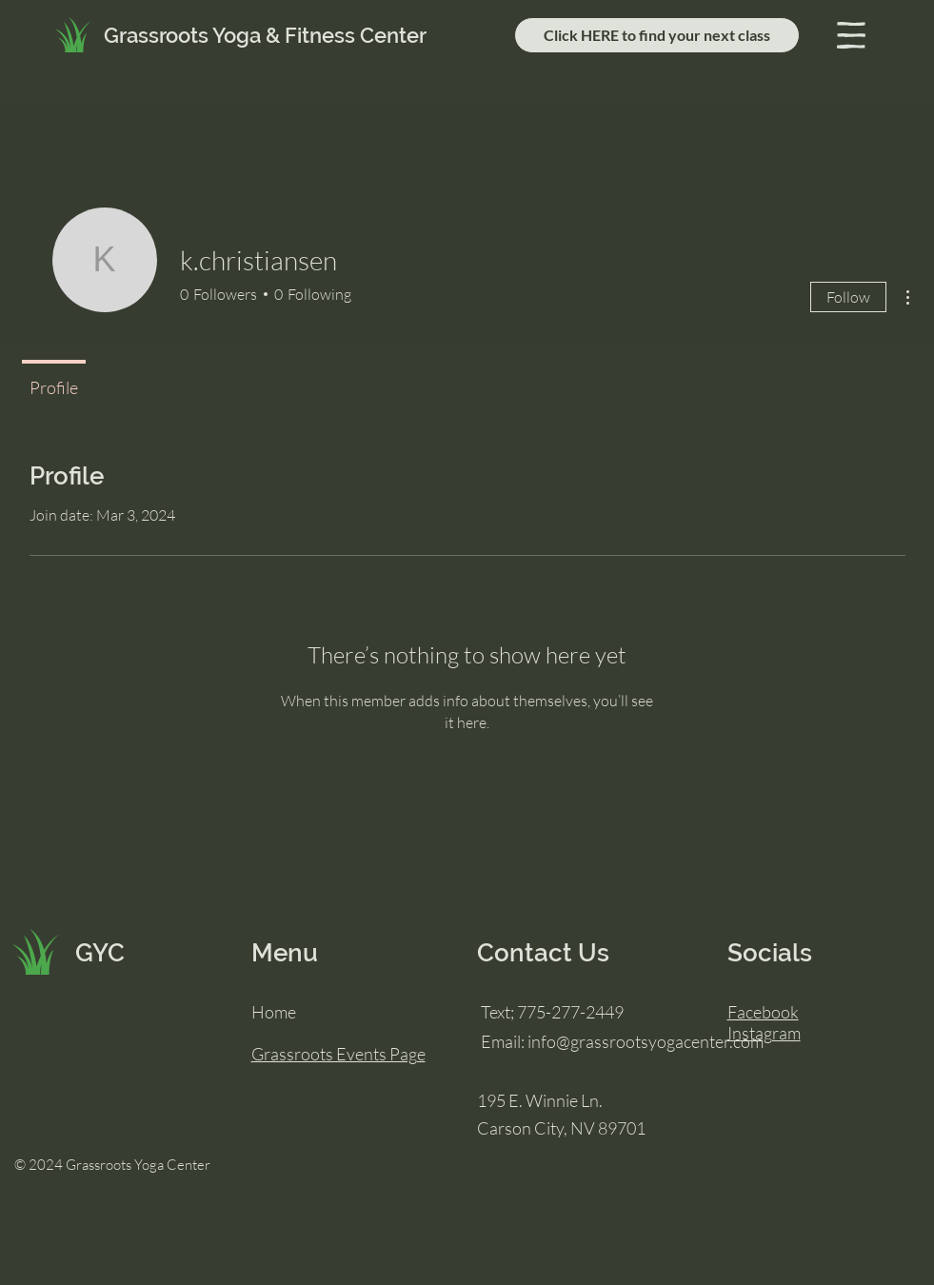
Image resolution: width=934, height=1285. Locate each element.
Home (273, 1011)
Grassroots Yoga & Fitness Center (265, 35)
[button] (851, 35)
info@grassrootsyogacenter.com (645, 1041)
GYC (100, 953)
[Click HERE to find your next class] (657, 35)
